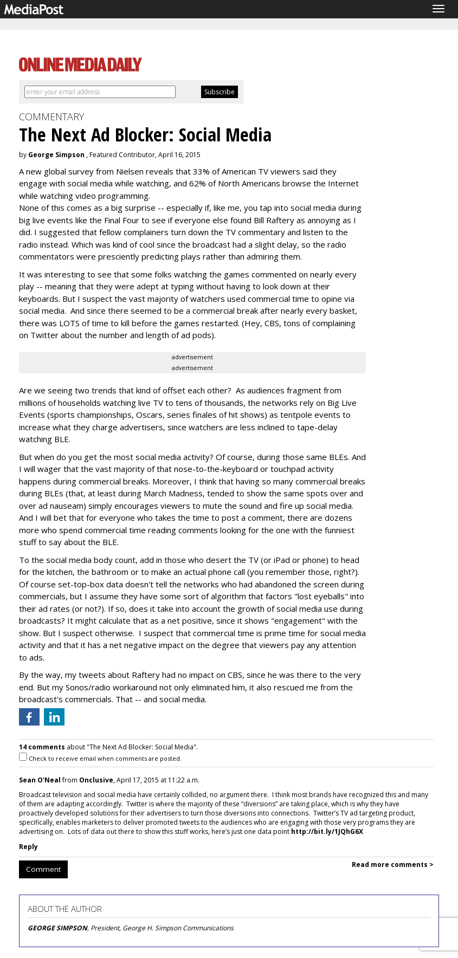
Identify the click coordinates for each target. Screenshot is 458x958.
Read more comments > (393, 864)
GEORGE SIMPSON (57, 928)
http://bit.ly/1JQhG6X (327, 831)
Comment (43, 869)
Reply (28, 846)
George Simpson (56, 154)
